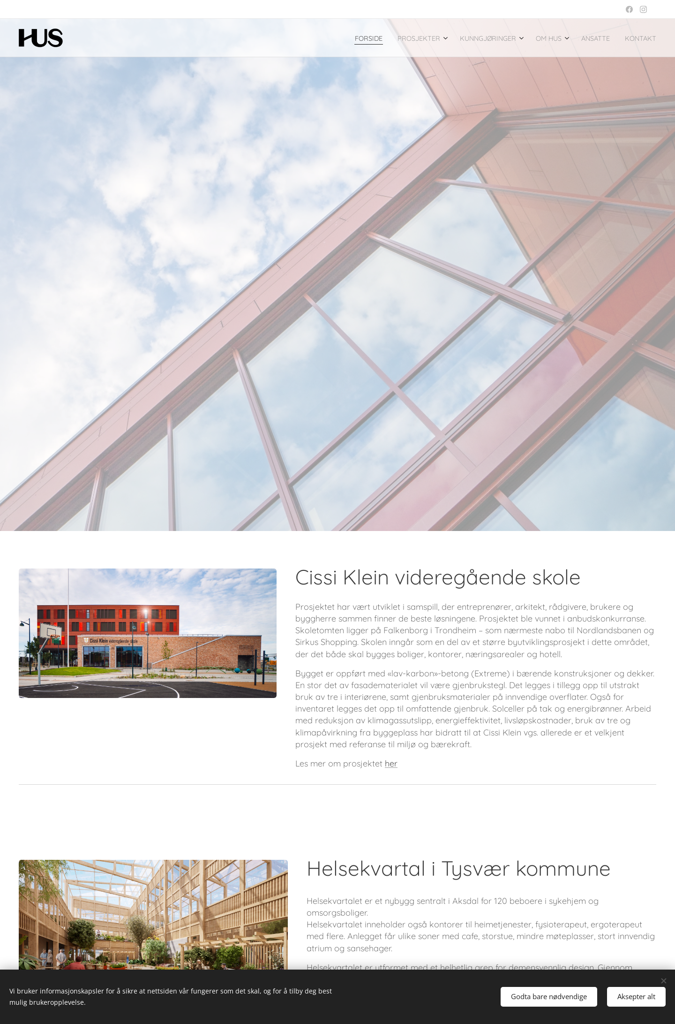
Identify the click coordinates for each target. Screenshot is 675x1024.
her (391, 763)
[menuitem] (334, 38)
